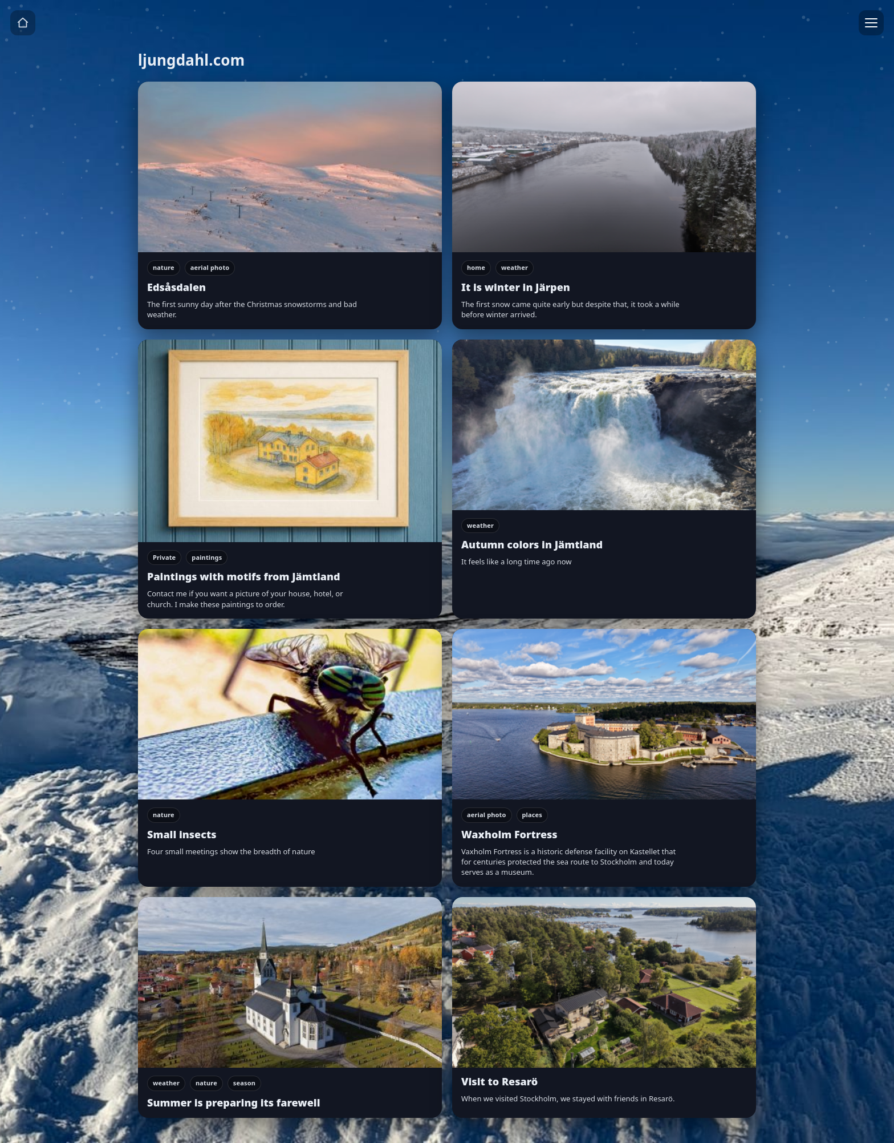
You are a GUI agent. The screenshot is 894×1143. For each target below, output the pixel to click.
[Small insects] (290, 758)
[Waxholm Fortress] (604, 758)
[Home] (22, 22)
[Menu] (871, 22)
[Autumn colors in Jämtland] (604, 479)
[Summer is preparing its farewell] (290, 1007)
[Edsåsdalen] (290, 205)
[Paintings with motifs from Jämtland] (290, 479)
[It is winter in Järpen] (604, 205)
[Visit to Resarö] (604, 1007)
